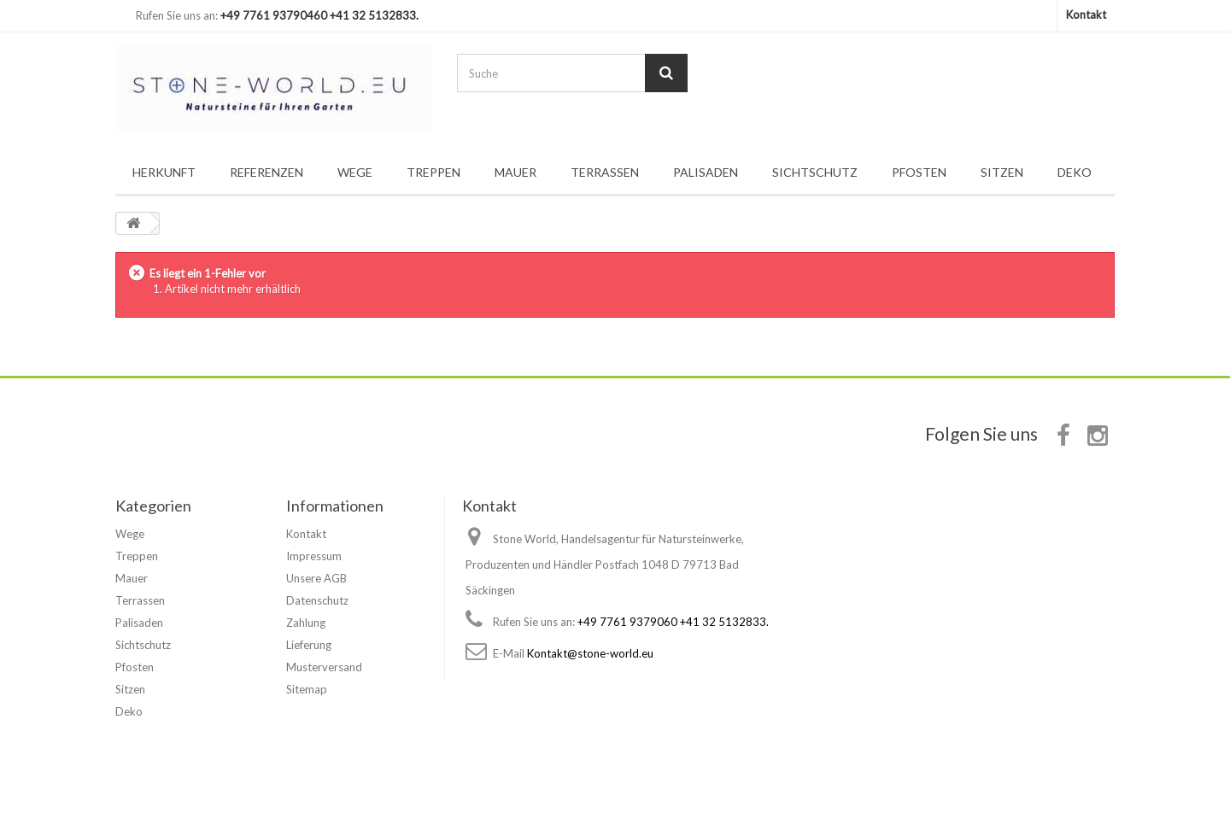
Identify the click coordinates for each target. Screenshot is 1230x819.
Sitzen (1002, 172)
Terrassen (605, 172)
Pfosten (919, 172)
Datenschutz (317, 600)
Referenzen (266, 172)
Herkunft (164, 172)
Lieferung (308, 645)
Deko (1074, 172)
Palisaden (705, 172)
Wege (354, 172)
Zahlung (305, 622)
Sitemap (306, 689)
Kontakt (1086, 14)
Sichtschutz (815, 172)
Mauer (515, 172)
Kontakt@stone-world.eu (590, 653)
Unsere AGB (316, 578)
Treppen (433, 172)
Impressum (314, 556)
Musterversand (324, 667)
